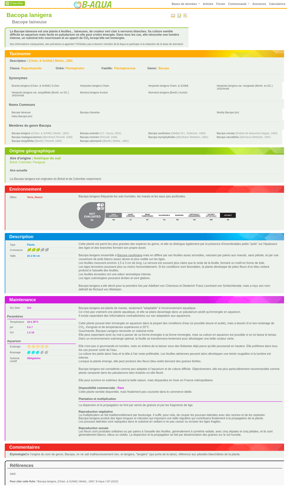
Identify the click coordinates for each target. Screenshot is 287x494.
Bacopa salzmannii (91, 140)
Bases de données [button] (185, 3)
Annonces (259, 3)
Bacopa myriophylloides (162, 137)
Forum (220, 3)
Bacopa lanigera (21, 133)
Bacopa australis (89, 133)
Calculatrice (277, 3)
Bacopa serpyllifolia (23, 140)
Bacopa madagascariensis (27, 137)
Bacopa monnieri (89, 137)
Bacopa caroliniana (159, 133)
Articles (208, 3)
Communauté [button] (237, 3)
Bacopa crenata (226, 133)
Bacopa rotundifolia (228, 137)
